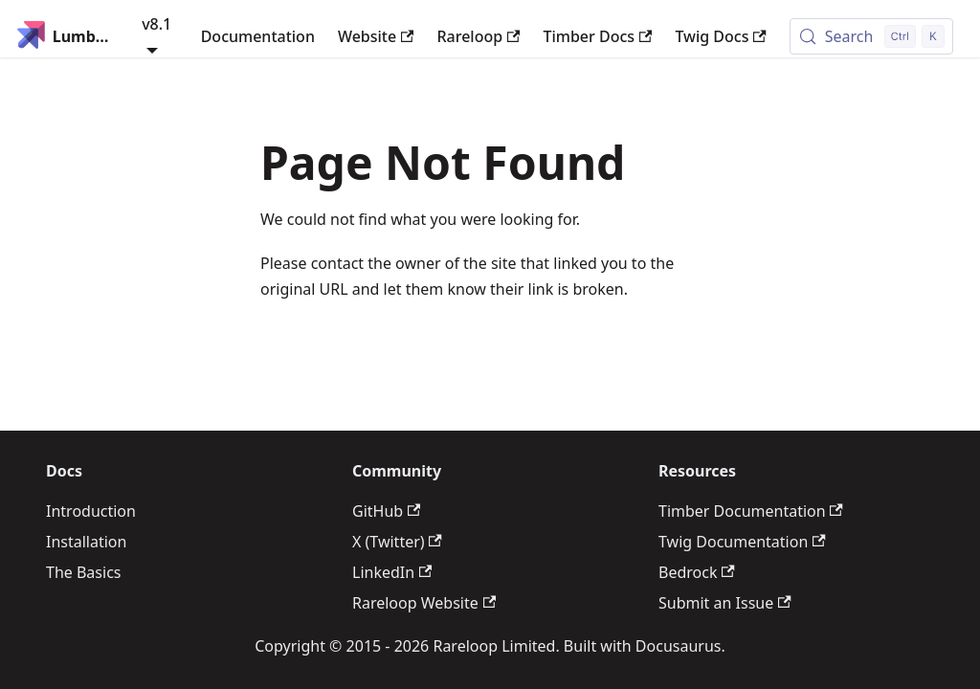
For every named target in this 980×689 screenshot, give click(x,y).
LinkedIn (392, 572)
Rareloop (478, 36)
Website (376, 36)
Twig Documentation (742, 541)
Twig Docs (720, 36)
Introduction (91, 511)
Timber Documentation (750, 511)
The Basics (83, 572)
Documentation (258, 36)
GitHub (386, 511)
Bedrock (696, 572)
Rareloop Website (424, 602)
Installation (86, 541)
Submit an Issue (724, 602)
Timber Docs (597, 36)
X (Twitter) (397, 541)
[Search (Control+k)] (871, 36)
